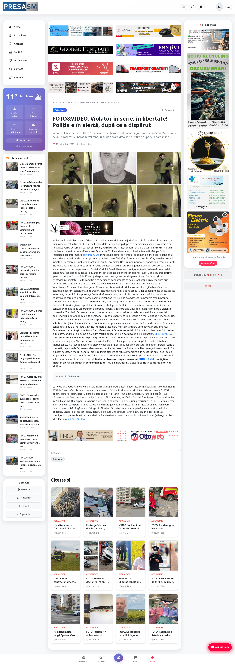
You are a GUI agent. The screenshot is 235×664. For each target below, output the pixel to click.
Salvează (168, 110)
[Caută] (183, 7)
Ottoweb (217, 274)
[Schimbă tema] (219, 7)
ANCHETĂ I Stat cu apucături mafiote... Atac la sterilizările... (30, 421)
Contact (16, 69)
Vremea (16, 77)
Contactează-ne (208, 263)
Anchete (16, 44)
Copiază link (24, 514)
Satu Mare (57, 459)
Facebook (24, 489)
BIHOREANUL (162, 334)
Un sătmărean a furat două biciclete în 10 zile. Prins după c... (31, 167)
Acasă (15, 27)
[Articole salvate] (201, 7)
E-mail (24, 505)
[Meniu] (228, 7)
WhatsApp (24, 497)
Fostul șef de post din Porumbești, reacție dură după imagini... (31, 186)
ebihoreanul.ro (90, 254)
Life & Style (18, 60)
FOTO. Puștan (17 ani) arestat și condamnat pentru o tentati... (31, 380)
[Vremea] (210, 7)
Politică (15, 52)
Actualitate (17, 35)
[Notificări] (192, 7)
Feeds (208, 285)
